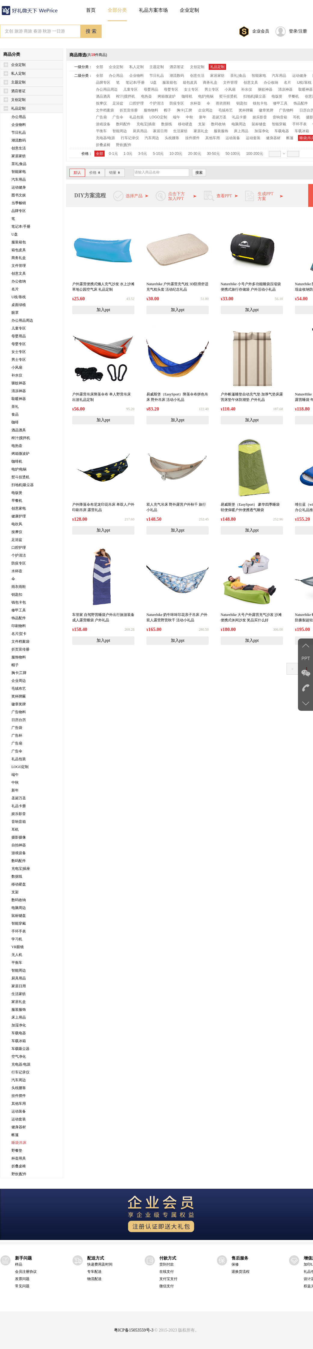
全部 (99, 67)
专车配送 (94, 1271)
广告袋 (16, 728)
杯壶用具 (18, 1158)
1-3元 (128, 153)
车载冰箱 (18, 1041)
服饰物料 (18, 657)
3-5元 (142, 153)
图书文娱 (18, 195)
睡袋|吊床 (18, 1143)
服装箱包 (18, 242)
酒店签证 (18, 91)
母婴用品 (18, 336)
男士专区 (18, 360)
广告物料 (18, 712)
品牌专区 (18, 211)
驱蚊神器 (18, 383)
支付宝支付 (168, 1279)
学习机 (16, 939)
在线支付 (166, 1271)
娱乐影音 (18, 814)
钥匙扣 (16, 594)
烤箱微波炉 (20, 453)
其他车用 (18, 1103)
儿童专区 (18, 328)
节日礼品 (18, 132)
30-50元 (213, 153)
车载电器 (18, 1033)
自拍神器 (18, 845)
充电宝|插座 (20, 869)
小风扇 (16, 367)
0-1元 (113, 153)
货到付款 (166, 1264)
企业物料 (18, 125)
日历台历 (18, 720)
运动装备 (18, 1111)
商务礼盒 (18, 258)
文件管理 (18, 266)
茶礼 (15, 406)
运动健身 (18, 187)
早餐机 (16, 500)
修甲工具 (18, 610)
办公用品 (18, 117)
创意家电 (18, 508)
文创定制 (18, 100)
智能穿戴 (18, 923)
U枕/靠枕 (18, 297)
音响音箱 (18, 822)
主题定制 (18, 82)
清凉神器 (18, 391)
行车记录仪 (20, 1072)
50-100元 (233, 153)
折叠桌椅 (18, 1166)
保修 (235, 1264)
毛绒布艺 (18, 688)
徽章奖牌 (18, 704)
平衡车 (16, 962)
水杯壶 (16, 571)
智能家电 (18, 172)
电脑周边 (18, 908)
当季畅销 (18, 203)
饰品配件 (18, 618)
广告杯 (16, 735)
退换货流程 (241, 1271)
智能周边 (18, 970)
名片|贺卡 (18, 634)
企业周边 (18, 681)
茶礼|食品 (18, 164)
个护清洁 (18, 555)
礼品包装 (18, 759)
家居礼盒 (18, 1002)
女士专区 (18, 352)
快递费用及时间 (99, 1264)
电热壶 (16, 446)
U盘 (14, 234)
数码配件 (18, 861)
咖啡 (15, 422)
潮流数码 (18, 140)
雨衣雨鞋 (18, 587)
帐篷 (15, 1135)
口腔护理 (18, 547)
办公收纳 (18, 281)
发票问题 (22, 1279)
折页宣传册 (20, 649)
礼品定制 (18, 108)
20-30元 (194, 153)
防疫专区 (18, 563)
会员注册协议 (26, 1271)
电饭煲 (16, 493)
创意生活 (18, 148)
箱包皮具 (18, 250)
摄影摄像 (18, 837)
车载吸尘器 (20, 1049)
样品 (18, 1264)
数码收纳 (18, 900)
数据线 (16, 876)
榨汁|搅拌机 (20, 438)
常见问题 (22, 1286)
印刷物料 (18, 626)
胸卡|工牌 (18, 673)
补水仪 (16, 375)
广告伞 (16, 751)
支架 (15, 892)
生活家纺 (18, 994)
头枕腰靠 (18, 1088)
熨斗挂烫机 (20, 477)
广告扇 (16, 743)
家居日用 (18, 986)
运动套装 (18, 1119)
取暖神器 (18, 399)
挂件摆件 (18, 1096)
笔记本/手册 (20, 226)
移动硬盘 (18, 884)
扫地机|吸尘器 (22, 485)
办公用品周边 (22, 320)
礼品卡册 (18, 806)
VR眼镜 (17, 947)
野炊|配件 (18, 1174)
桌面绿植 (18, 305)
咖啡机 (16, 461)
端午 (15, 775)
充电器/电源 (20, 1064)
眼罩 (15, 313)
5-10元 (158, 153)
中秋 (15, 782)
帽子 (15, 665)
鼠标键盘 (18, 915)
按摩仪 (16, 532)
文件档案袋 (20, 641)
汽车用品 (18, 179)
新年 (15, 790)
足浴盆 (16, 540)
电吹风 (16, 524)
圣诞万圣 (18, 798)
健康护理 (18, 516)
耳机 (15, 829)
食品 (15, 414)
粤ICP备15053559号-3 (133, 1330)
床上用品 (18, 1017)
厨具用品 (18, 978)
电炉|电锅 (18, 469)
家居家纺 (18, 156)
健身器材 (18, 1127)
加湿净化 (18, 1025)
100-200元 (254, 153)
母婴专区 (18, 344)
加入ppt (103, 310)
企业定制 (18, 65)
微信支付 (166, 1286)
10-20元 (176, 153)
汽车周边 (18, 1080)
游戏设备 (18, 853)
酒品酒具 (18, 430)
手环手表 (18, 931)
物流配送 (94, 1279)
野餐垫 (16, 1150)
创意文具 (18, 273)
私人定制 (18, 73)
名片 (15, 289)
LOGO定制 (20, 767)
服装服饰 (18, 1009)
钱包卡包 (18, 602)
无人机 (16, 955)
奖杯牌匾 (18, 696)
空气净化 (18, 1056)
